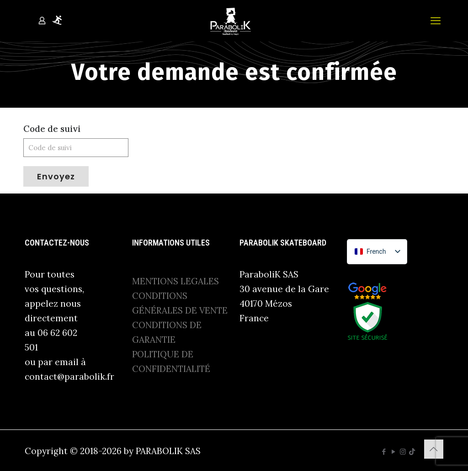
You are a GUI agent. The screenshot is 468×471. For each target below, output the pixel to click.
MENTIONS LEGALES (175, 281)
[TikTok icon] (412, 451)
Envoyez (56, 176)
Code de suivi (51, 128)
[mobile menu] (435, 20)
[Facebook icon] (383, 451)
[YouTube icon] (393, 451)
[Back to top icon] (433, 449)
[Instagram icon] (402, 451)
